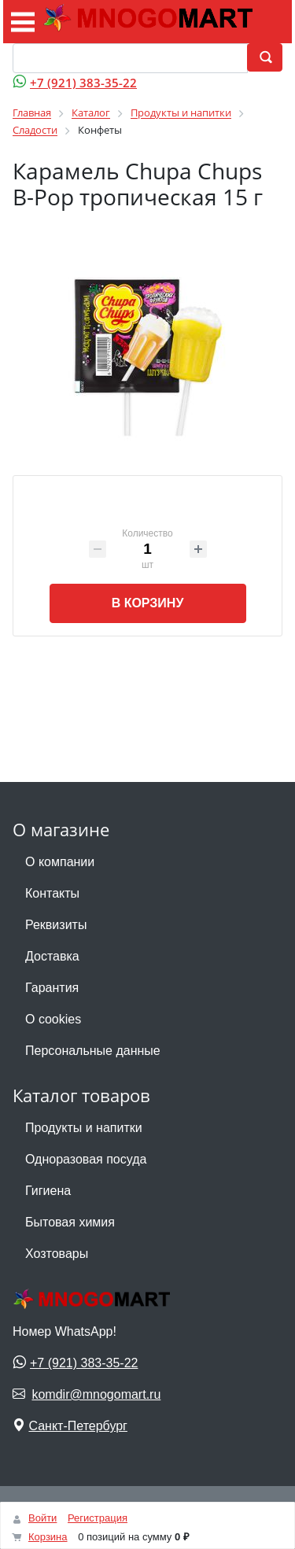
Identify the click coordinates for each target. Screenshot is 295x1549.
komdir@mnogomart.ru (95, 1394)
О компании (59, 862)
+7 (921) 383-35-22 (83, 82)
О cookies (53, 1019)
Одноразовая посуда (85, 1159)
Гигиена (48, 1190)
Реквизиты (56, 924)
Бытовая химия (70, 1222)
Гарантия (52, 987)
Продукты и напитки (83, 1127)
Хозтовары (56, 1253)
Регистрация (97, 1518)
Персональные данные (92, 1050)
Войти (42, 1518)
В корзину (148, 603)
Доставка (52, 956)
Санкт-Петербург (77, 1426)
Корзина (48, 1537)
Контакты (52, 893)
